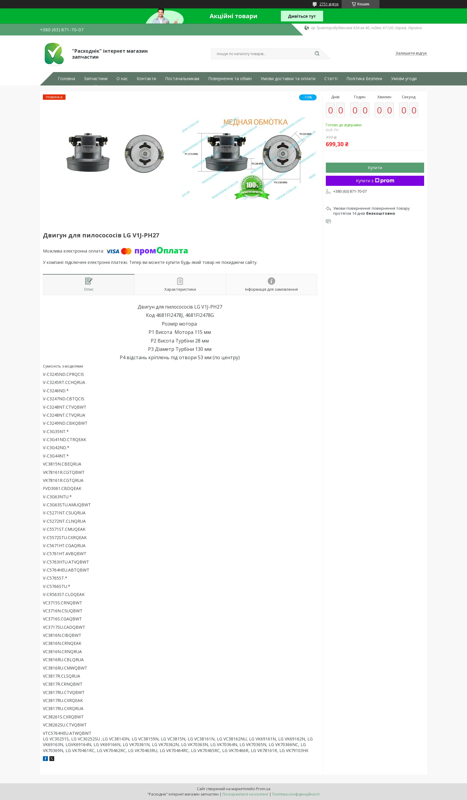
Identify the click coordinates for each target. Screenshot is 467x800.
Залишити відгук (411, 53)
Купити (375, 167)
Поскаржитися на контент (245, 794)
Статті (330, 79)
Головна (66, 79)
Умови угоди (404, 79)
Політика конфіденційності (296, 794)
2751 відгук (329, 4)
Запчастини (96, 79)
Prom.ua (263, 788)
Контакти (146, 79)
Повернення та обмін (230, 79)
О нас (122, 79)
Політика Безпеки (364, 79)
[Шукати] (317, 54)
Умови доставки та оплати (288, 79)
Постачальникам (182, 79)
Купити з (375, 180)
